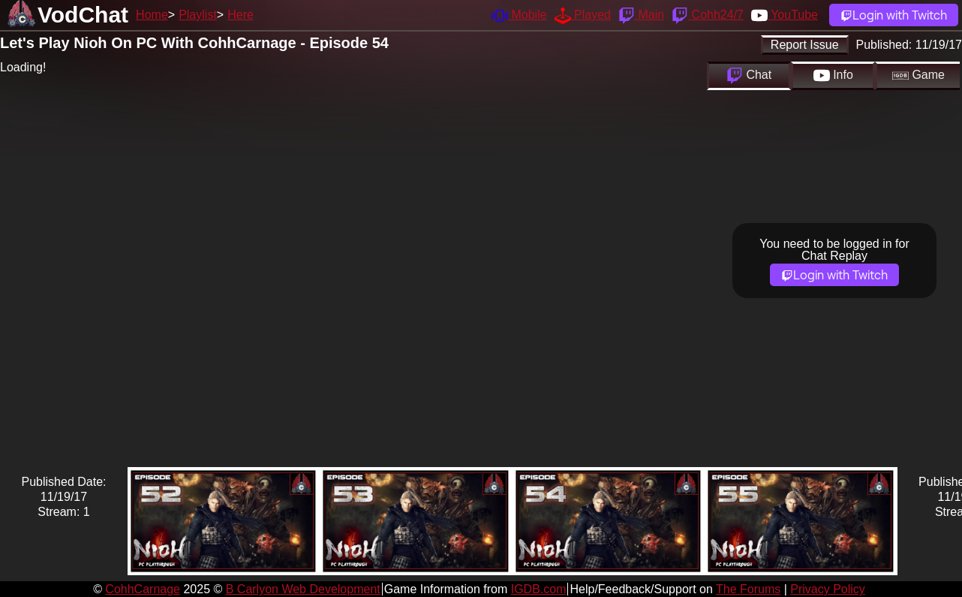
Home (152, 14)
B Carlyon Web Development (303, 589)
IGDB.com (539, 589)
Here (240, 14)
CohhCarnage (142, 589)
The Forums (748, 589)
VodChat (83, 14)
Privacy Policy (827, 589)
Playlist (198, 14)
